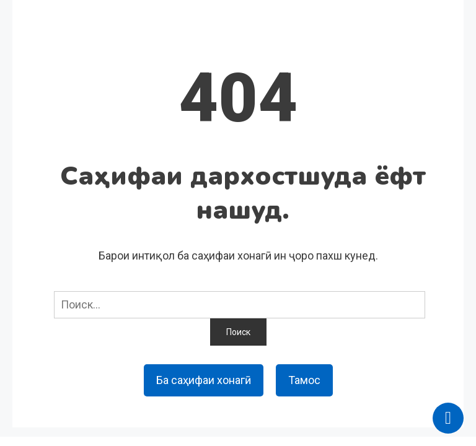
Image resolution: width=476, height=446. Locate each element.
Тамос (304, 380)
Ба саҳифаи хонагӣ (203, 380)
